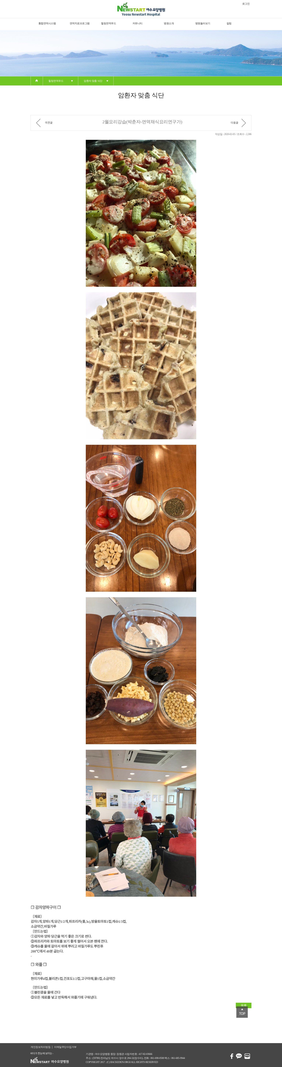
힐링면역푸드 (108, 23)
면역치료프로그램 (80, 23)
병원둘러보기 (202, 23)
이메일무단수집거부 (65, 1047)
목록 (243, 1005)
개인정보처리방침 (40, 1047)
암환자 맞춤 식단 (93, 81)
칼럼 (229, 23)
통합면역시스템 (47, 23)
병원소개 (169, 23)
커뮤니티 (137, 23)
